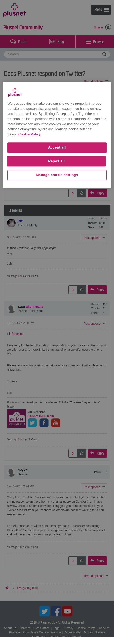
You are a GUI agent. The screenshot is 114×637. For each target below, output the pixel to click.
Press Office (41, 628)
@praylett (17, 333)
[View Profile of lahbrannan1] (34, 306)
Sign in (98, 27)
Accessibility (72, 632)
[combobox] (57, 54)
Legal (56, 628)
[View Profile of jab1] (21, 221)
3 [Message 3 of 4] (19, 439)
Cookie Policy (85, 628)
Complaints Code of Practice (42, 632)
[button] (94, 135)
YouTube (67, 611)
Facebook (56, 611)
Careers (24, 628)
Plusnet (14, 10)
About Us (10, 628)
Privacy (68, 628)
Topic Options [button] (95, 81)
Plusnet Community (23, 28)
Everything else (27, 93)
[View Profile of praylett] (22, 112)
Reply (100, 193)
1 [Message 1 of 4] (19, 179)
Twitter (44, 611)
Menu (101, 9)
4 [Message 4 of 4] (19, 547)
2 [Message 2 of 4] (19, 276)
